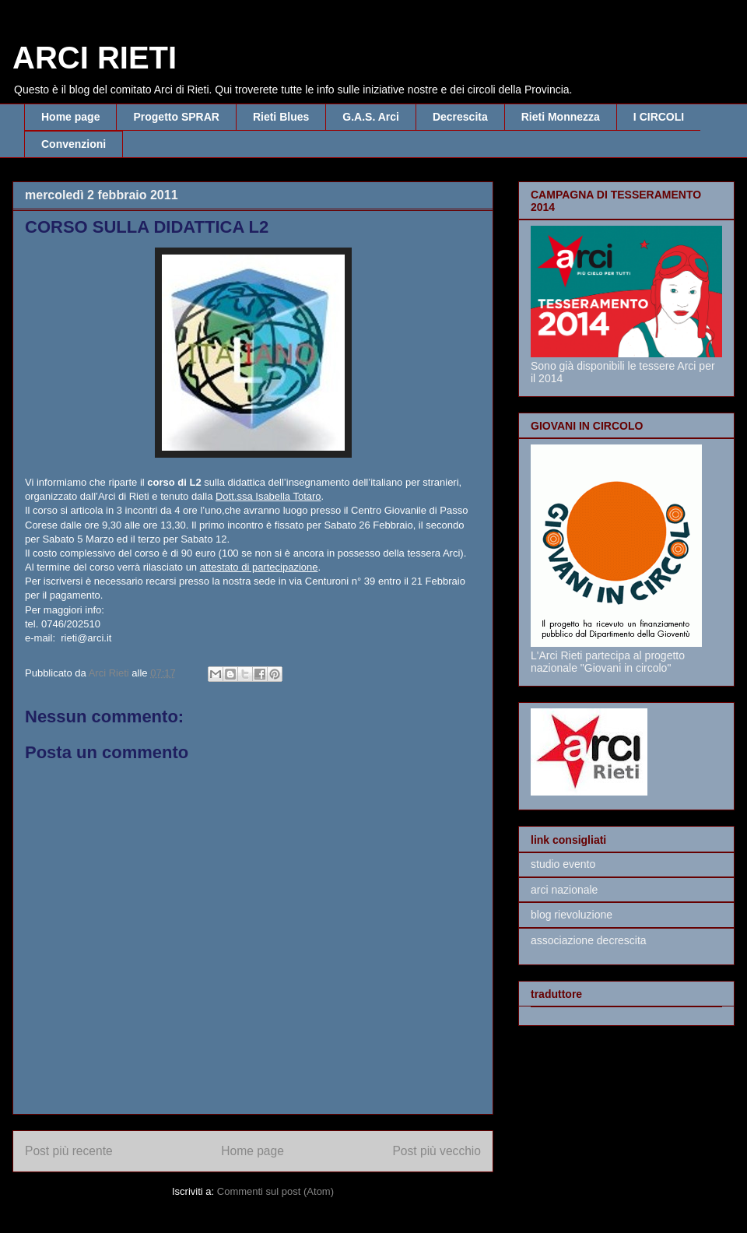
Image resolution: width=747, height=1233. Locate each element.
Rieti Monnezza (560, 117)
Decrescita (460, 117)
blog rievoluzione (571, 914)
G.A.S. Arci (370, 117)
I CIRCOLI (658, 117)
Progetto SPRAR (176, 117)
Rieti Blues (281, 117)
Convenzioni (73, 144)
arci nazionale (564, 889)
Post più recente (69, 1150)
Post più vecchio (436, 1150)
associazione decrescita (589, 940)
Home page (70, 117)
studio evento (563, 864)
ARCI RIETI (94, 57)
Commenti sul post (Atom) (275, 1191)
